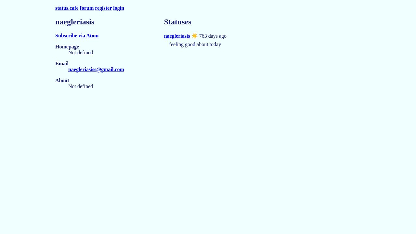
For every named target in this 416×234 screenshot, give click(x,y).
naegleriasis (177, 36)
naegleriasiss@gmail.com (96, 69)
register (103, 8)
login (118, 8)
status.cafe (67, 8)
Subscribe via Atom (76, 35)
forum (87, 8)
